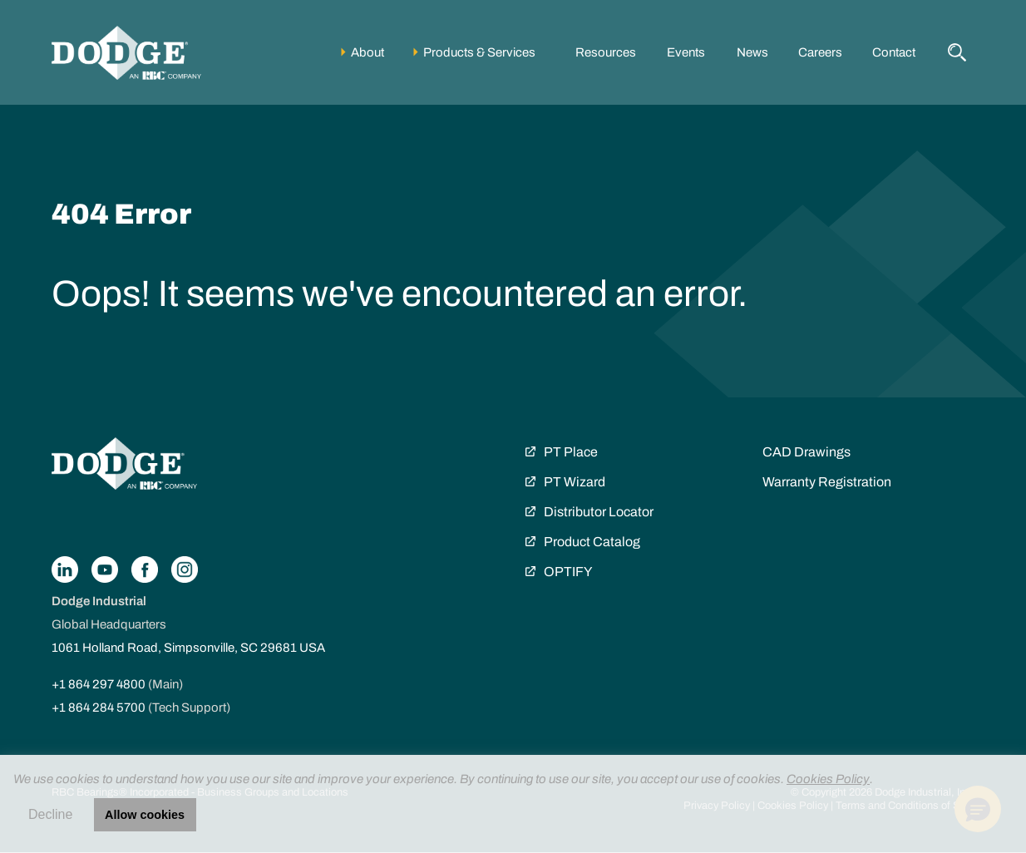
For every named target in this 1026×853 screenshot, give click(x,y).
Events (686, 52)
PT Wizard (574, 482)
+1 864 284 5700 (99, 707)
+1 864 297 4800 (99, 684)
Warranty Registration (826, 482)
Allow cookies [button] (145, 814)
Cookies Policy (828, 779)
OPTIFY (568, 572)
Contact (893, 52)
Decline (50, 814)
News (752, 52)
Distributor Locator (599, 512)
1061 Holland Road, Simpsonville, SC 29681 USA (188, 647)
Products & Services (479, 52)
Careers (820, 52)
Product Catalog (592, 542)
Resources (605, 52)
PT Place (571, 452)
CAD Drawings (806, 452)
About (367, 52)
